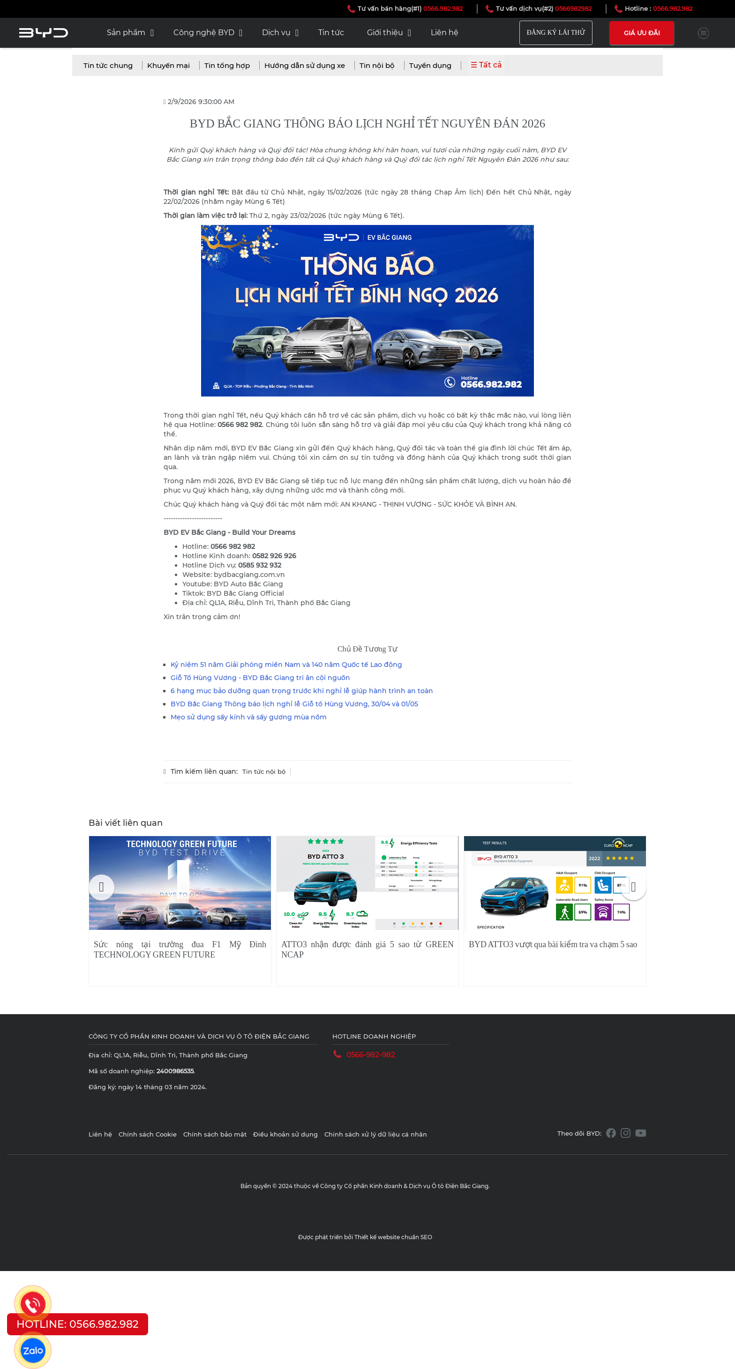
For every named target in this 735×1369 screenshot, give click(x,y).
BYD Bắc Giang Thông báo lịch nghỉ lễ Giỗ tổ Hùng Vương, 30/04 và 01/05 (294, 704)
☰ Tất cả (486, 64)
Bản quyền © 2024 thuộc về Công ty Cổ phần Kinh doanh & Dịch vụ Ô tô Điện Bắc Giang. (365, 1185)
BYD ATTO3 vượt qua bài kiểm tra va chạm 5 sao (553, 944)
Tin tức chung (108, 65)
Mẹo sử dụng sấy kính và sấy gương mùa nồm (249, 717)
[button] (101, 887)
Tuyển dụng (430, 65)
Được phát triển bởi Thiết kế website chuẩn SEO (365, 1237)
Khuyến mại (168, 65)
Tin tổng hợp (227, 65)
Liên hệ (101, 1134)
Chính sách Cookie (149, 1134)
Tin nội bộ (377, 65)
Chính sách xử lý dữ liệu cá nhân (375, 1134)
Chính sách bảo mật (215, 1134)
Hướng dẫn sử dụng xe (304, 65)
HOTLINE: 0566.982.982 (77, 1324)
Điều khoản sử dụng (286, 1134)
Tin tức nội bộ (263, 771)
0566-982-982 (370, 1054)
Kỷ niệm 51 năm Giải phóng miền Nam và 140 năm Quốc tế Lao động (286, 664)
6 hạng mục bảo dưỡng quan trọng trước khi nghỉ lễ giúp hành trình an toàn (302, 691)
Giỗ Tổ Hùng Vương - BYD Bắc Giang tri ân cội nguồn (260, 677)
